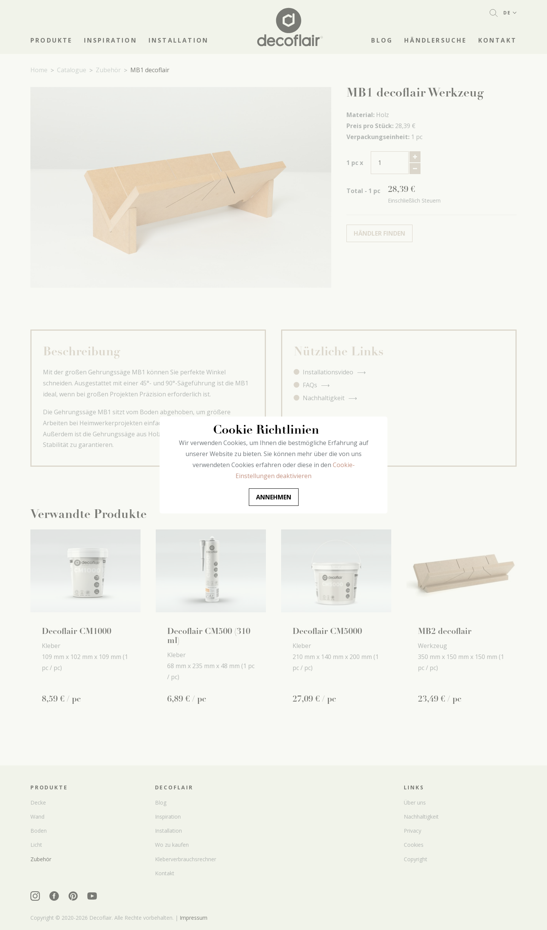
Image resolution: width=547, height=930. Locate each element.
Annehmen (273, 497)
